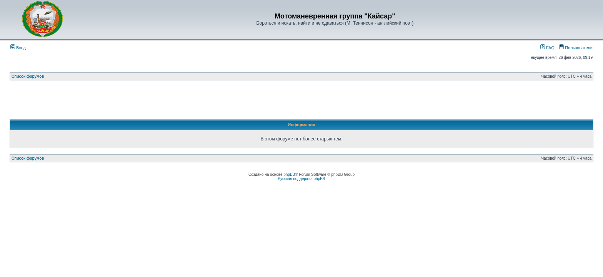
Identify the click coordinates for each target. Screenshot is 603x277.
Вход (18, 47)
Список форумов (28, 76)
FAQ (547, 47)
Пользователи (576, 47)
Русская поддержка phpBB (301, 179)
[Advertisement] (301, 102)
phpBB (289, 174)
